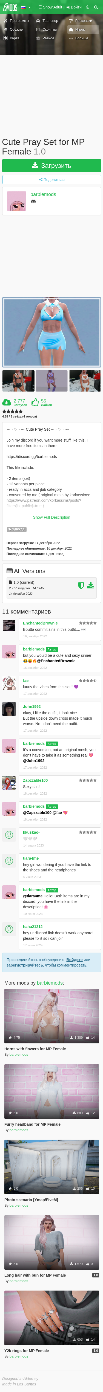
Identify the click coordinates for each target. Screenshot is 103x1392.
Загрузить (51, 165)
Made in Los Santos (19, 1384)
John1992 (32, 706)
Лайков (46, 405)
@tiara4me (32, 896)
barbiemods (43, 194)
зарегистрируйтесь (25, 965)
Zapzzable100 (35, 780)
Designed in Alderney (20, 1378)
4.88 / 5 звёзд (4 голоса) (19, 416)
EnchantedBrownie (40, 623)
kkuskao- (31, 832)
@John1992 (33, 760)
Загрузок (20, 405)
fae (25, 680)
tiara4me (31, 858)
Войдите (74, 960)
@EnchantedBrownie (56, 661)
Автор (52, 649)
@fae (57, 812)
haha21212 (33, 926)
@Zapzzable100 (37, 812)
